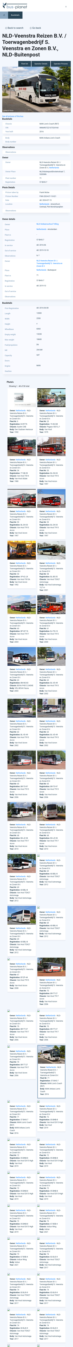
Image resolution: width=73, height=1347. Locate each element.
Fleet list (24, 64)
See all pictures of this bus (12, 116)
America (5, 1317)
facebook (15, 1304)
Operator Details (40, 64)
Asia (4, 1320)
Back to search (14, 28)
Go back (35, 28)
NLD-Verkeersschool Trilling (48, 224)
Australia (5, 1322)
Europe (5, 1325)
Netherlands (54, 168)
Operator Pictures (61, 64)
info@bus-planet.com (50, 1299)
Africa (4, 1314)
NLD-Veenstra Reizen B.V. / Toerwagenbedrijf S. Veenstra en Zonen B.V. (50, 263)
